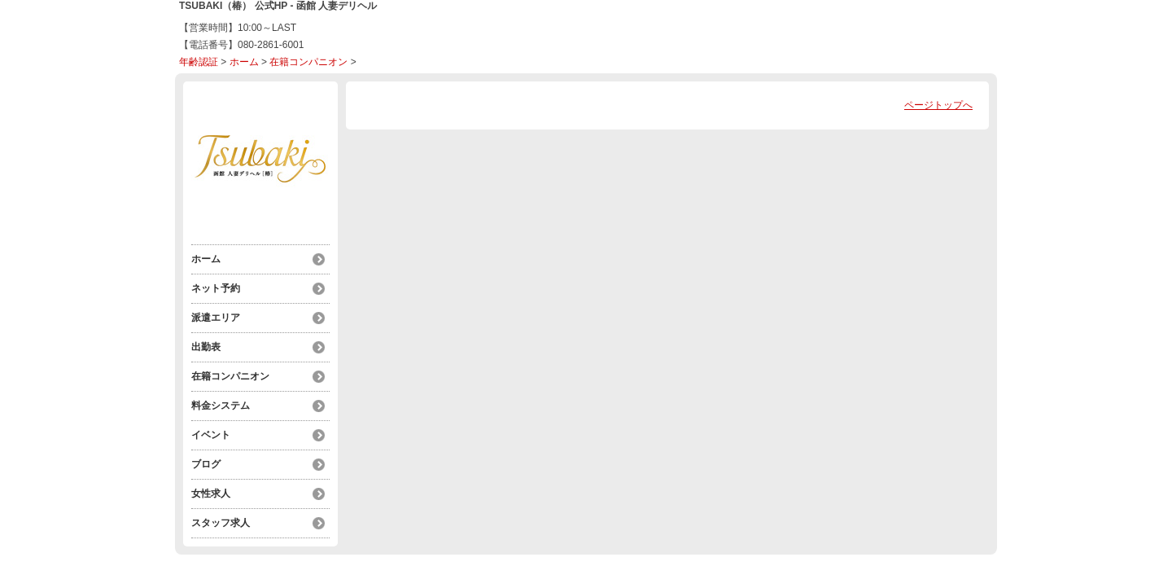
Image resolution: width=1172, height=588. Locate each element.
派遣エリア (215, 317)
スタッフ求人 (220, 523)
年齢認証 (198, 62)
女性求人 (210, 493)
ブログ (206, 464)
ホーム (244, 62)
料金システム (220, 405)
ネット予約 (215, 288)
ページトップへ (938, 105)
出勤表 (206, 347)
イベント (210, 435)
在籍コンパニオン (308, 62)
